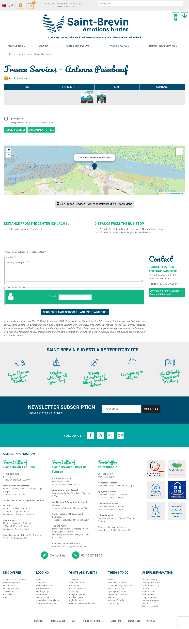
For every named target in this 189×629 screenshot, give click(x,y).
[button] (175, 15)
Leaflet (164, 193)
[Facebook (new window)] (90, 435)
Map (117, 87)
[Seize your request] (74, 273)
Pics (27, 87)
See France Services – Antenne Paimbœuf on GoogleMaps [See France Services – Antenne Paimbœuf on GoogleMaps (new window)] (96, 204)
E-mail (53, 296)
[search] (140, 3)
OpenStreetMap (177, 193)
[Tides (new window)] (177, 511)
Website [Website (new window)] (166, 292)
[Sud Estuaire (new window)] (177, 468)
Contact (162, 87)
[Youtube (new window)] (100, 435)
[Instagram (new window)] (110, 435)
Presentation (71, 87)
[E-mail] (75, 297)
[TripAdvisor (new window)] (120, 435)
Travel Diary (33, 3)
